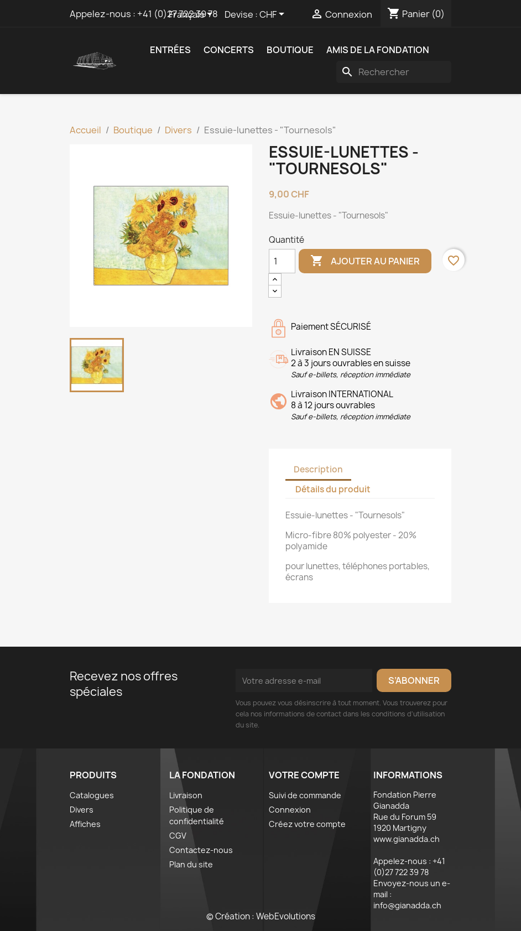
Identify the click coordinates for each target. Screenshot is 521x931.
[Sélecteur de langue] (192, 15)
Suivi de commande (305, 795)
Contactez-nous (201, 850)
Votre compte (304, 775)
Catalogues (92, 795)
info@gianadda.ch (407, 905)
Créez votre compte (307, 824)
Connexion (290, 809)
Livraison (185, 795)
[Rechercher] (393, 72)
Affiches (85, 824)
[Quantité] (282, 261)
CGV (177, 835)
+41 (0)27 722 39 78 (409, 866)
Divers (81, 809)
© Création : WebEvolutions (260, 916)
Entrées (170, 50)
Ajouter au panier (365, 261)
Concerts (229, 50)
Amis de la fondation (377, 50)
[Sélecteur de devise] (273, 15)
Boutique (290, 50)
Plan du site (191, 864)
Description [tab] (318, 469)
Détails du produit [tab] (333, 489)
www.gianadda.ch (406, 839)
